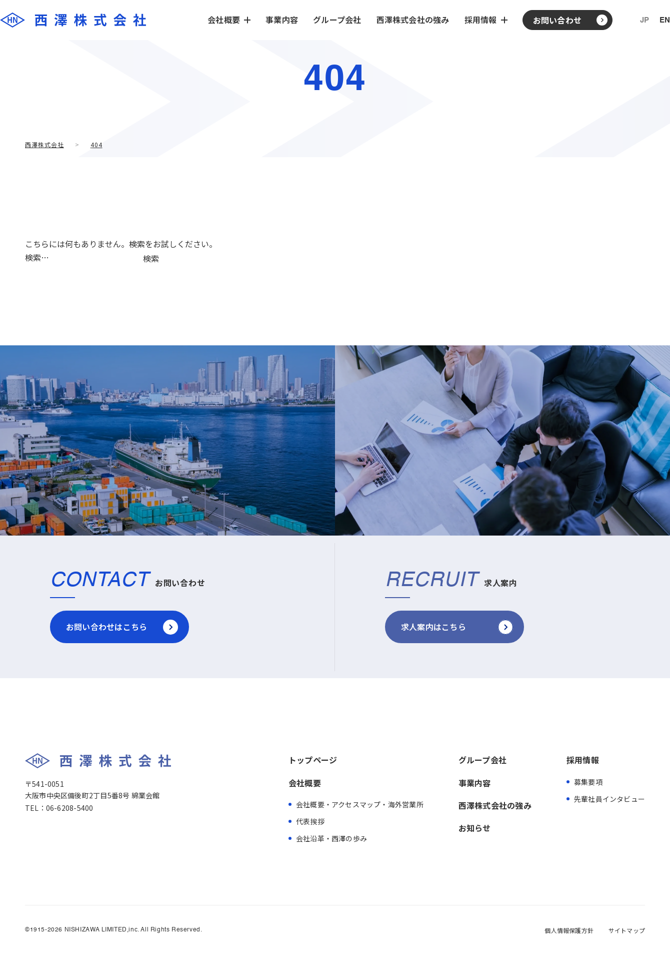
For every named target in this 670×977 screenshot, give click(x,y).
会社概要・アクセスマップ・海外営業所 (360, 804)
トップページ (312, 760)
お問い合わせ (557, 20)
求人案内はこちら (433, 627)
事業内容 (282, 20)
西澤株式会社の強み (413, 20)
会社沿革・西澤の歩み (331, 838)
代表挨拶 (310, 821)
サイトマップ (626, 930)
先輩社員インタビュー (609, 799)
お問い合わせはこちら (106, 627)
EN (665, 20)
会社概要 (304, 783)
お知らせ (474, 828)
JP (644, 20)
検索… (37, 257)
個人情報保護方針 (568, 930)
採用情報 (582, 760)
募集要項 (588, 782)
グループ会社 (337, 20)
